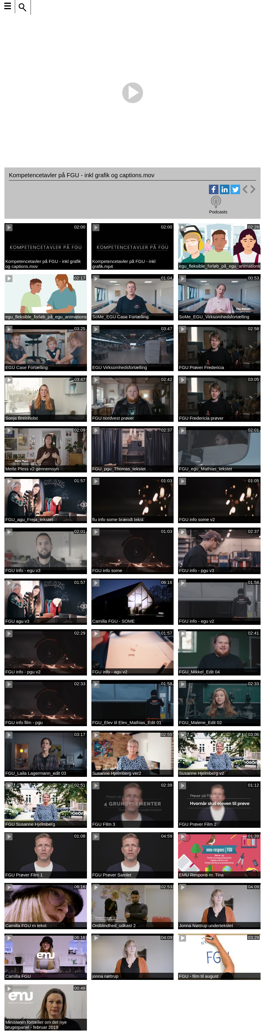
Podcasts (218, 211)
